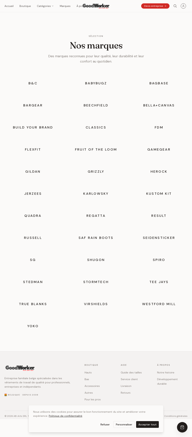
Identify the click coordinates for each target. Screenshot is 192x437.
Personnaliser (124, 424)
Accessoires (92, 386)
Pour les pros (93, 399)
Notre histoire (165, 372)
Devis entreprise (155, 5)
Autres (89, 392)
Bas (87, 379)
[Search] (175, 6)
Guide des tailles (131, 372)
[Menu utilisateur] (183, 6)
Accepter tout (147, 424)
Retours (125, 392)
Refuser (105, 424)
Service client (129, 379)
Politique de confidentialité (65, 416)
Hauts (88, 372)
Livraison (126, 386)
